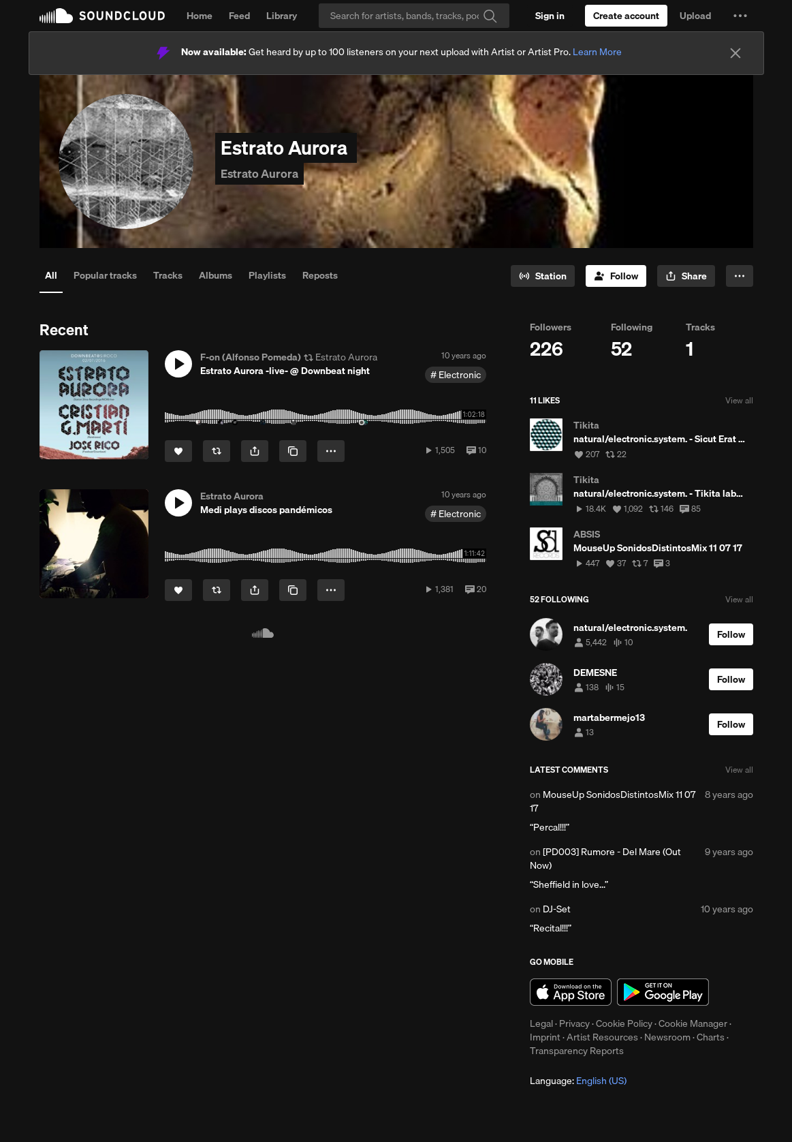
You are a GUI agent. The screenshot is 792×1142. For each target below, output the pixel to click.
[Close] (735, 53)
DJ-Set (557, 908)
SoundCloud (102, 15)
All (51, 275)
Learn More (597, 51)
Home (199, 15)
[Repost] (216, 451)
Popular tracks (105, 275)
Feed (239, 15)
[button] (740, 15)
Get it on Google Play (663, 992)
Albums (215, 275)
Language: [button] (578, 1080)
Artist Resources (602, 1037)
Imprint (545, 1037)
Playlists (267, 275)
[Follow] (616, 276)
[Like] (178, 451)
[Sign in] (550, 16)
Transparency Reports (577, 1050)
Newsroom (667, 1037)
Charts (711, 1037)
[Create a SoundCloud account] (626, 16)
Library (281, 15)
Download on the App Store (571, 992)
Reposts (320, 275)
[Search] (414, 15)
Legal (541, 1023)
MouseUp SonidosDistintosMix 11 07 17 (612, 801)
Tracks (168, 275)
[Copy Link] (292, 451)
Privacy (574, 1023)
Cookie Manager (693, 1023)
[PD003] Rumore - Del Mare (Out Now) (605, 858)
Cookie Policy (624, 1023)
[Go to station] (543, 276)
